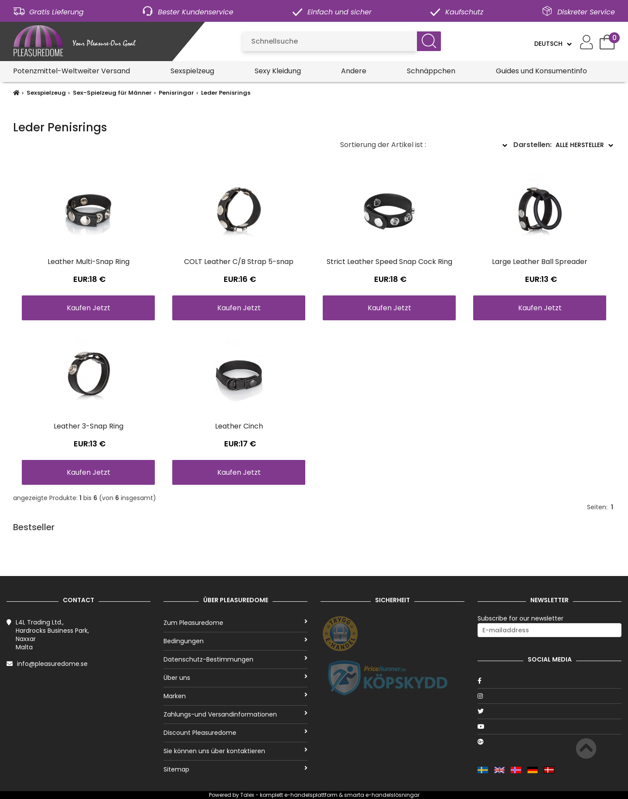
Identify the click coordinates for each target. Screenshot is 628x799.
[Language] (552, 43)
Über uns (235, 677)
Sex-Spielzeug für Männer (112, 93)
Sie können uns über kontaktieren (235, 751)
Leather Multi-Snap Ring (89, 262)
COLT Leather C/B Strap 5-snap (239, 262)
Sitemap (235, 769)
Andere (353, 71)
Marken (235, 696)
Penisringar (176, 93)
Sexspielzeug (192, 71)
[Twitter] (549, 711)
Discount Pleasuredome (235, 732)
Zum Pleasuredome (235, 622)
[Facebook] (549, 680)
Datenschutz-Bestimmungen (235, 659)
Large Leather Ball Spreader (539, 262)
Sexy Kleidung (278, 71)
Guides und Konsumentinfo (541, 71)
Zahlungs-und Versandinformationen (235, 714)
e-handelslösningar (392, 795)
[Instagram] (549, 696)
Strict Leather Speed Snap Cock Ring (389, 262)
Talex (247, 795)
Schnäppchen (431, 71)
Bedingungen (235, 641)
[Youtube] (549, 726)
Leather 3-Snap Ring (88, 426)
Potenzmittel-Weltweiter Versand (71, 71)
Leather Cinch (239, 426)
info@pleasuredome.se (52, 663)
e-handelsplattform (311, 795)
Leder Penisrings (225, 93)
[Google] (549, 741)
